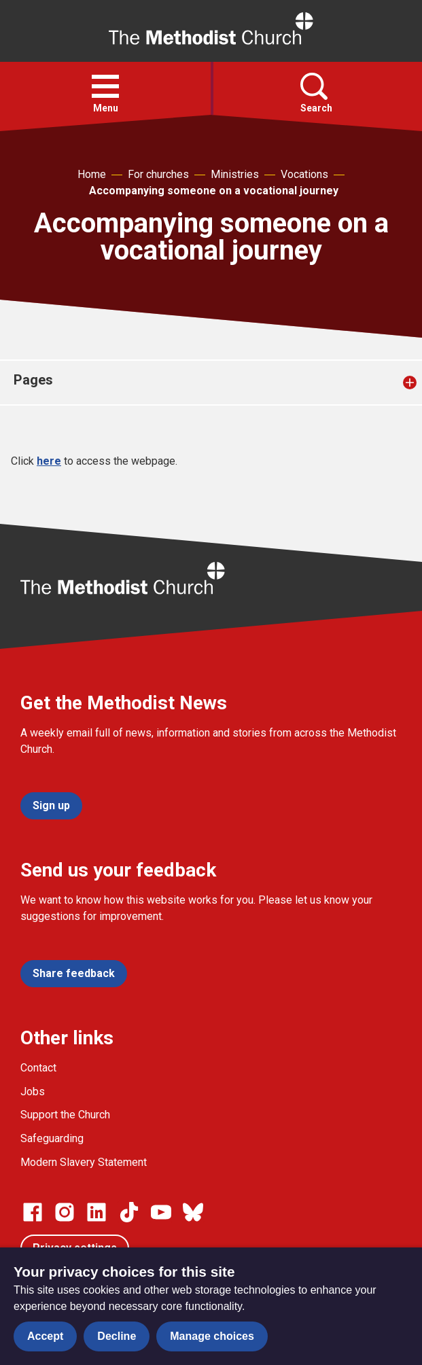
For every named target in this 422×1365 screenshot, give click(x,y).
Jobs (32, 1091)
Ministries (235, 174)
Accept (45, 1336)
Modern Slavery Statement (83, 1162)
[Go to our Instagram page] (64, 1212)
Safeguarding (52, 1138)
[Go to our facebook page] (32, 1212)
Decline (116, 1336)
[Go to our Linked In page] (96, 1212)
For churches (158, 174)
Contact (38, 1067)
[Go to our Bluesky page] (193, 1212)
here (49, 461)
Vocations (304, 174)
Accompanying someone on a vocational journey (213, 190)
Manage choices (212, 1336)
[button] (105, 86)
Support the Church (65, 1114)
